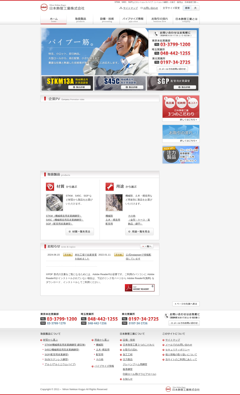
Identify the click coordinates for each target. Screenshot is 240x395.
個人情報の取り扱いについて (181, 354)
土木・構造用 (113, 219)
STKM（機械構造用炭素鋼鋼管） (64, 215)
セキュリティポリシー (177, 349)
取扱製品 (80, 18)
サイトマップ (130, 8)
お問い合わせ (150, 8)
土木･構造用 (103, 349)
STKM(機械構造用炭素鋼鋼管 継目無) (65, 344)
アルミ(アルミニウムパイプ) (60, 364)
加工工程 (128, 354)
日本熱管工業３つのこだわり (138, 344)
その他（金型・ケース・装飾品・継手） (139, 219)
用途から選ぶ (101, 339)
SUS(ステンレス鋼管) (56, 359)
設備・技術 (106, 18)
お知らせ (128, 379)
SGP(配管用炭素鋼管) (56, 354)
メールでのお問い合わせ (178, 344)
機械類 (109, 215)
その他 (99, 359)
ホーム (53, 18)
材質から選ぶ (50, 339)
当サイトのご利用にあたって (181, 359)
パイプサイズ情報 (133, 18)
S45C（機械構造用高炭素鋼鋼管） (65, 219)
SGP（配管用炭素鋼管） (59, 223)
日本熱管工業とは (186, 18)
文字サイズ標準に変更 (187, 8)
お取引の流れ (159, 18)
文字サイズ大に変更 (195, 8)
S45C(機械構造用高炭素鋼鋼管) (62, 349)
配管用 (109, 223)
